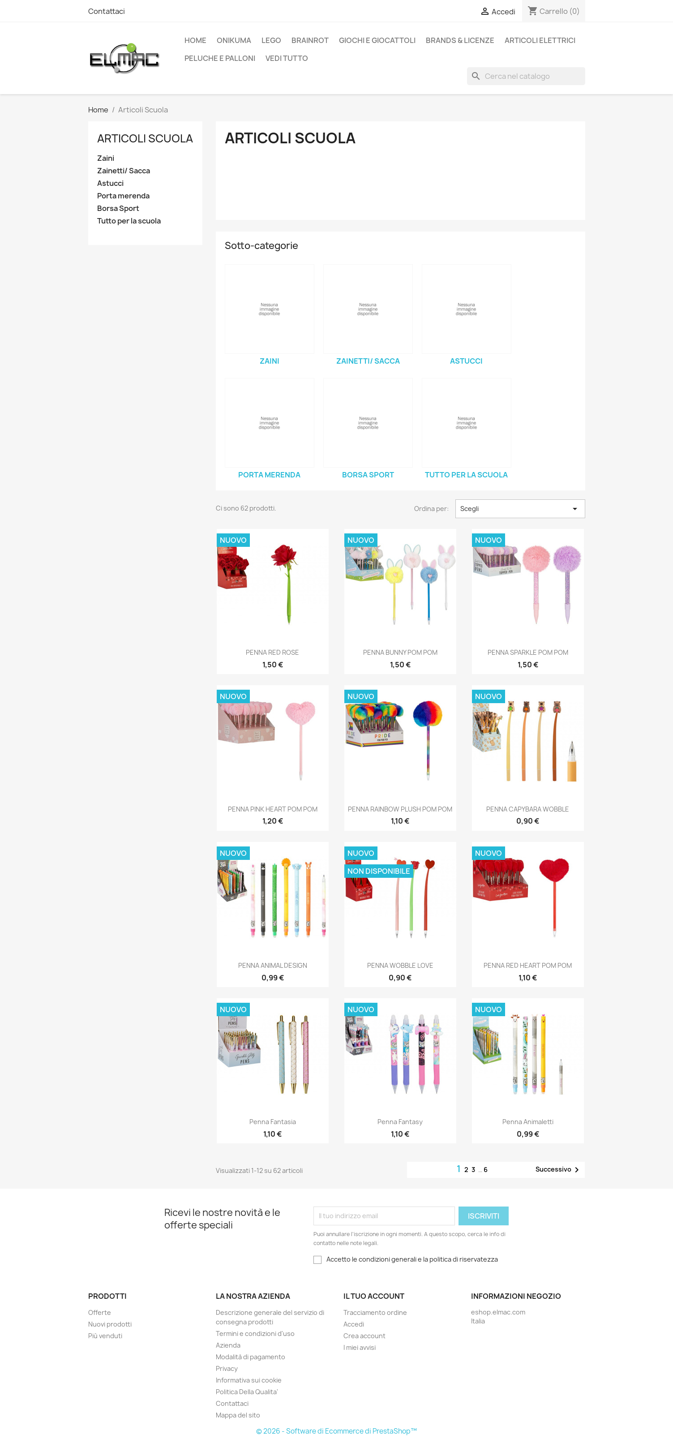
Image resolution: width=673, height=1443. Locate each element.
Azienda (228, 1345)
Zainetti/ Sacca (123, 171)
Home (195, 40)
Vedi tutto (287, 58)
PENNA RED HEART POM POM (528, 965)
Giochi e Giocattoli (377, 40)
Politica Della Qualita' (247, 1391)
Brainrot (310, 40)
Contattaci (106, 11)
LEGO (271, 40)
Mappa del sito (238, 1415)
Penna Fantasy (400, 1121)
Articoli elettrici (540, 40)
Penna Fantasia (272, 1121)
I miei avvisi (359, 1347)
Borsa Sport (118, 208)
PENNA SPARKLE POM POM (528, 652)
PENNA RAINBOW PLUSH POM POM (400, 809)
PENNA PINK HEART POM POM (272, 809)
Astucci (110, 183)
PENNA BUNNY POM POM (400, 652)
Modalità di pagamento (250, 1357)
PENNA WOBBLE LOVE (400, 965)
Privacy (227, 1368)
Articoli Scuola (145, 138)
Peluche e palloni (219, 58)
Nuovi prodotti (110, 1324)
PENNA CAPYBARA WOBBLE (527, 809)
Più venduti (105, 1335)
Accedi (353, 1324)
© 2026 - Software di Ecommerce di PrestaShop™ (336, 1431)
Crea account (364, 1335)
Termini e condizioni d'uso (255, 1333)
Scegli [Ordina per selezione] (520, 508)
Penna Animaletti (527, 1121)
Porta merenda (123, 196)
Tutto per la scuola (129, 221)
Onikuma (234, 40)
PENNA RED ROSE (272, 652)
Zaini (105, 158)
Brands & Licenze (460, 40)
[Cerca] (526, 76)
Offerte (99, 1312)
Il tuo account (373, 1296)
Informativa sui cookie (249, 1380)
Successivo (559, 1169)
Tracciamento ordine (375, 1312)
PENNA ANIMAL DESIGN (272, 965)
